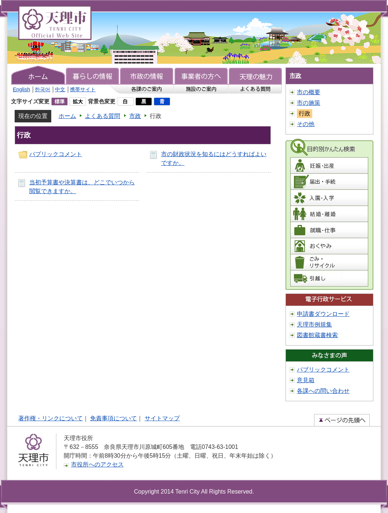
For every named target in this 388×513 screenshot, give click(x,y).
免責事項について (113, 418)
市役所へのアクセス (97, 464)
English (21, 89)
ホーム (67, 116)
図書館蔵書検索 (317, 335)
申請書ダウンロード (323, 314)
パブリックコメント (55, 154)
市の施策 (308, 103)
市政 (135, 116)
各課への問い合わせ (323, 391)
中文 (60, 89)
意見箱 (305, 380)
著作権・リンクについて (50, 418)
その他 (305, 124)
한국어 (42, 89)
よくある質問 (102, 116)
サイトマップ (162, 418)
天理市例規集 (314, 324)
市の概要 (308, 92)
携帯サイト (83, 89)
